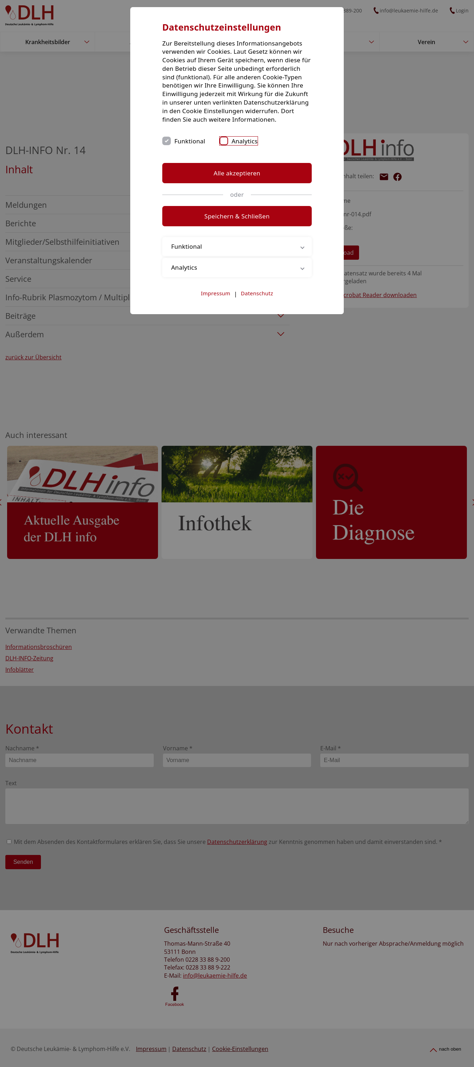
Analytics (245, 141)
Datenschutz (257, 293)
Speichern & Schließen (236, 216)
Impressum (216, 293)
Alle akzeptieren (237, 173)
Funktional (189, 141)
